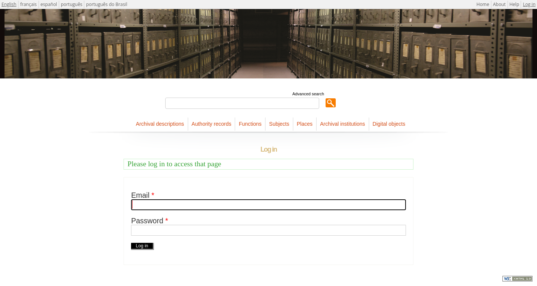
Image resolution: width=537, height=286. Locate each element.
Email (142, 195)
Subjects (279, 124)
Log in (529, 4)
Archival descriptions (160, 124)
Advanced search (308, 94)
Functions (250, 124)
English (9, 4)
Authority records (211, 124)
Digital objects (389, 124)
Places (304, 124)
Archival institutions (342, 124)
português (71, 4)
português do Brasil (106, 4)
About (499, 4)
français (28, 4)
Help (514, 4)
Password (149, 220)
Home (483, 4)
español (49, 4)
